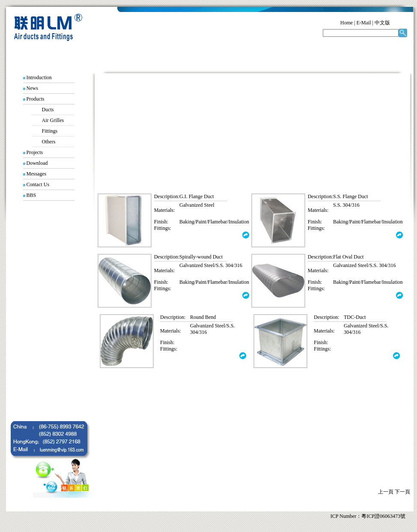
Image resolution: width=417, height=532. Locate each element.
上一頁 (385, 492)
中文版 (382, 23)
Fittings (50, 131)
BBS (31, 195)
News (32, 88)
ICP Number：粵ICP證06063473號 (368, 516)
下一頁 (402, 492)
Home (346, 23)
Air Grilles (53, 120)
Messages (37, 174)
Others (44, 142)
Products (36, 99)
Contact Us (38, 184)
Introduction (39, 77)
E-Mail (364, 23)
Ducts (48, 110)
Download (37, 163)
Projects (35, 152)
